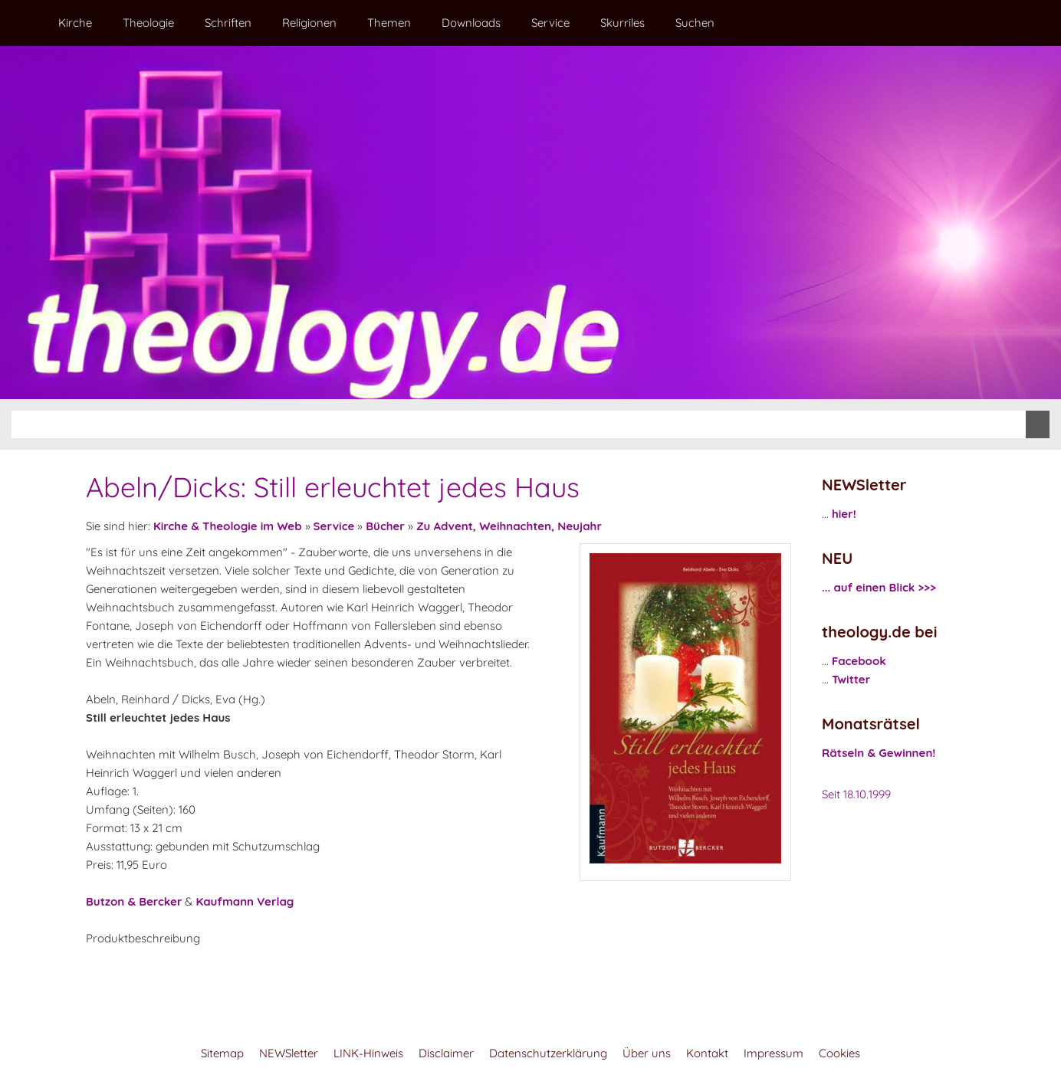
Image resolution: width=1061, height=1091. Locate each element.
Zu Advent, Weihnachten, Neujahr (509, 526)
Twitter (851, 679)
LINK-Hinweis (368, 1053)
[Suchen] (518, 424)
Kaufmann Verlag (244, 901)
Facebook (859, 661)
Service (334, 526)
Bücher (385, 526)
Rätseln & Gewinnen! (878, 752)
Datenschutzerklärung (548, 1053)
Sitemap (222, 1053)
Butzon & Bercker (134, 901)
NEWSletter (288, 1053)
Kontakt (707, 1053)
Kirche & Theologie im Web (227, 526)
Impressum (773, 1053)
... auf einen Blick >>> (879, 587)
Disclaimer (446, 1053)
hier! (844, 513)
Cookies (839, 1053)
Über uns (646, 1053)
